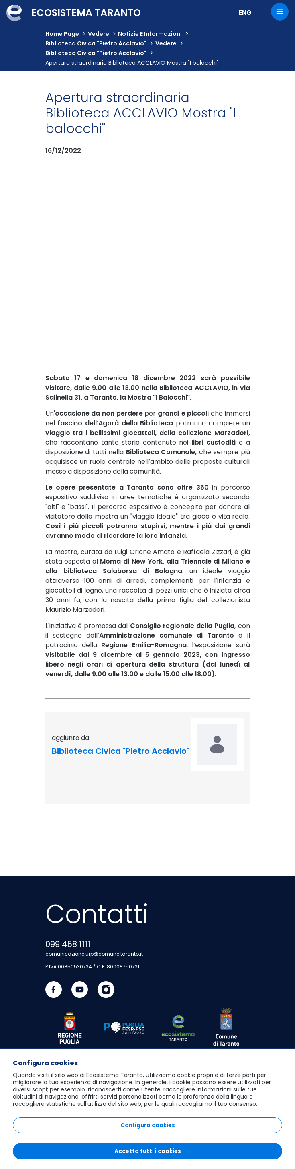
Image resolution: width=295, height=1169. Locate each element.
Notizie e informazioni (150, 34)
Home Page (62, 34)
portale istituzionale (72, 963)
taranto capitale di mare (79, 978)
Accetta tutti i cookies (147, 1151)
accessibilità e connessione (83, 905)
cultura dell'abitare (71, 920)
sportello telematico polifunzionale (94, 1026)
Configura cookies (147, 1125)
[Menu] (280, 12)
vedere (98, 34)
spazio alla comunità (74, 949)
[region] (147, 1108)
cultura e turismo (69, 891)
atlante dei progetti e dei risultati (91, 1041)
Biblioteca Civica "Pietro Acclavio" (95, 43)
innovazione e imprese (77, 934)
